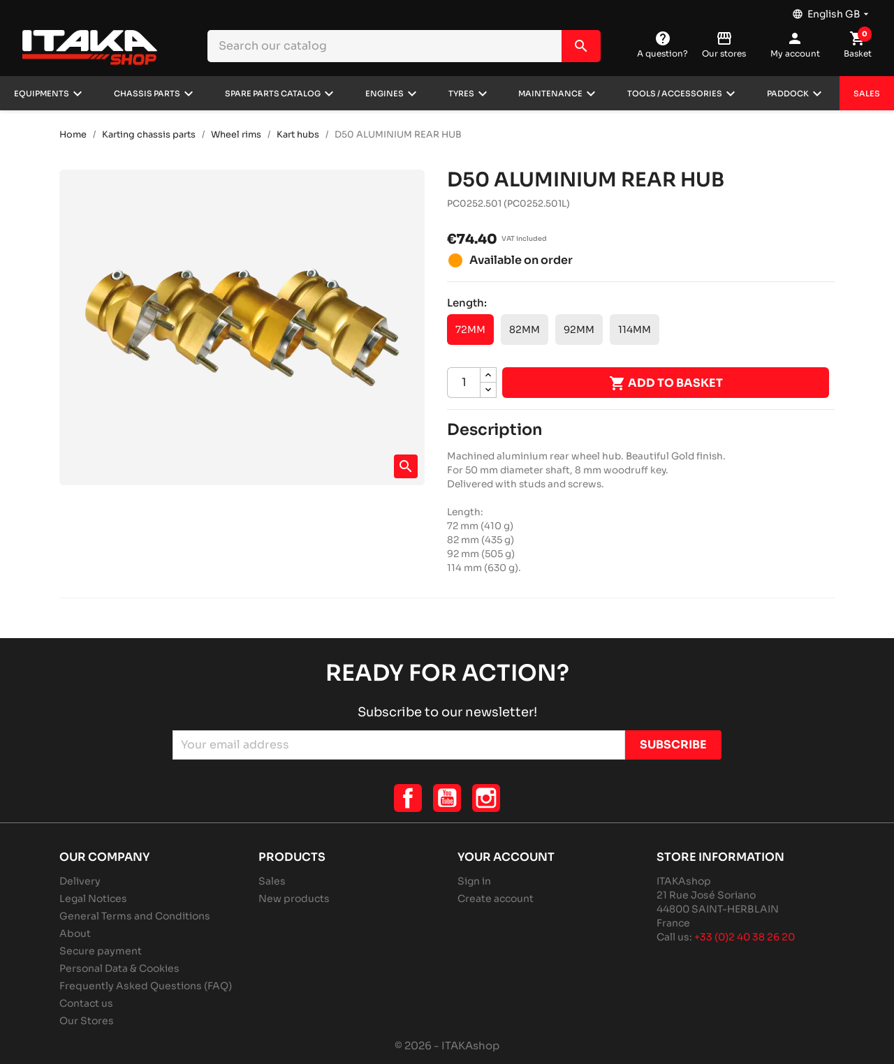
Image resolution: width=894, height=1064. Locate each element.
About (75, 933)
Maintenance (550, 93)
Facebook (408, 798)
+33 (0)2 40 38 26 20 (744, 937)
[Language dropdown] (832, 10)
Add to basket (666, 383)
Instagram (486, 798)
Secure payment (100, 951)
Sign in (474, 881)
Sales (866, 93)
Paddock (788, 93)
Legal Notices (93, 898)
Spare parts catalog (273, 93)
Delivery (80, 881)
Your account (506, 857)
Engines (384, 93)
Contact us (86, 1003)
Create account (495, 898)
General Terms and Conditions (134, 916)
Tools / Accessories (674, 93)
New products (294, 898)
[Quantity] (464, 382)
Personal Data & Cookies (119, 968)
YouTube (447, 798)
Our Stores (86, 1020)
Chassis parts (147, 93)
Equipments (41, 93)
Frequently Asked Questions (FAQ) (145, 986)
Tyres (461, 93)
